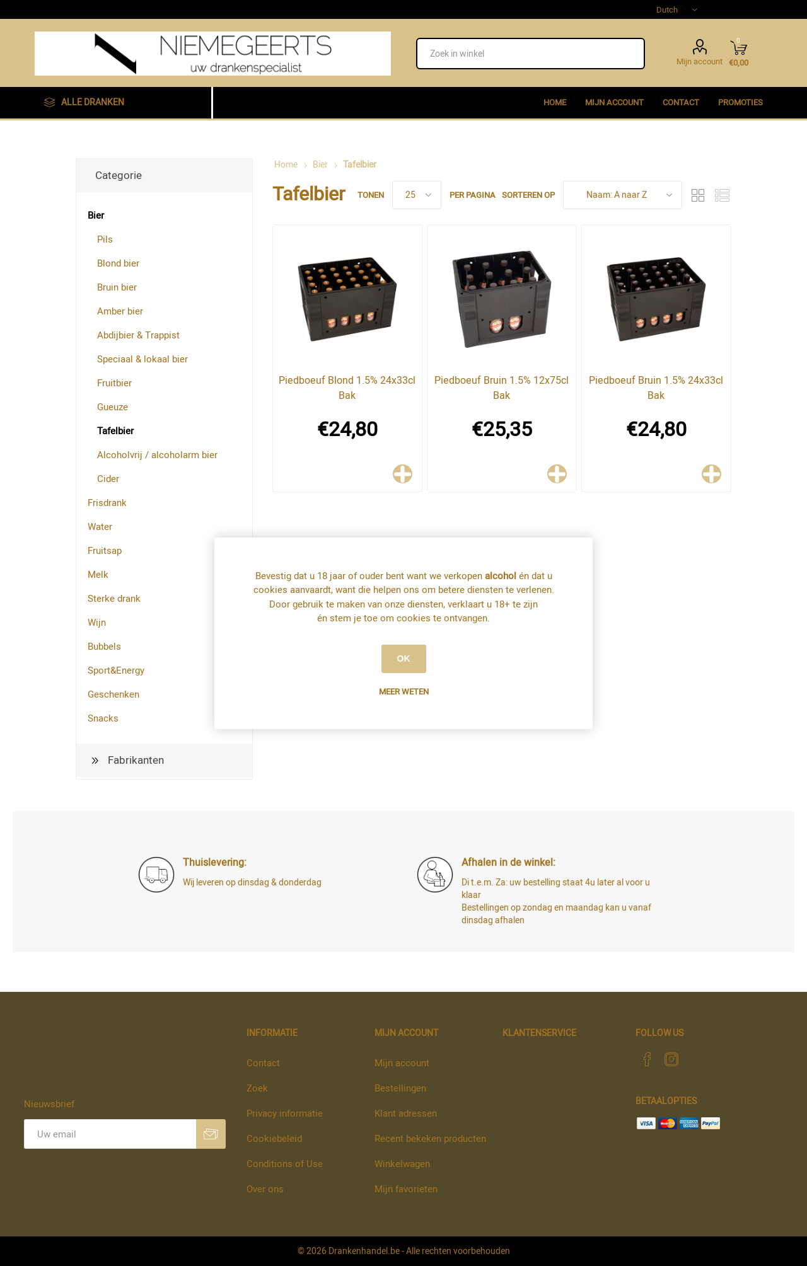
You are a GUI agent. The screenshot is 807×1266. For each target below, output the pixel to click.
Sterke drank (114, 599)
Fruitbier (114, 383)
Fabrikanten (136, 760)
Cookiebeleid (274, 1139)
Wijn (97, 623)
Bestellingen (400, 1088)
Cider (108, 479)
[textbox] (530, 53)
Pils (105, 239)
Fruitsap (105, 551)
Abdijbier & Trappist (138, 335)
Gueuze (112, 407)
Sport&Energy (116, 670)
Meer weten (404, 692)
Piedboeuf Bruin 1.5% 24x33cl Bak (656, 388)
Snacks (103, 718)
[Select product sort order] (622, 195)
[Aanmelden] (110, 1134)
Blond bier (118, 263)
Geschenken (113, 694)
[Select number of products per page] (416, 195)
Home (286, 164)
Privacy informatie (285, 1113)
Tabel (697, 195)
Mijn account (699, 60)
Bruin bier (117, 287)
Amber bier (120, 311)
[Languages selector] (676, 9)
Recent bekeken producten (430, 1139)
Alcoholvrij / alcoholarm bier (157, 455)
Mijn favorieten (406, 1189)
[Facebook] (647, 1059)
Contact (263, 1063)
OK (403, 658)
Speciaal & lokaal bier (142, 359)
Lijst (721, 195)
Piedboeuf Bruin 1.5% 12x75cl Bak (501, 388)
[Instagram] (671, 1059)
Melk (98, 575)
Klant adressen (405, 1113)
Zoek (257, 1088)
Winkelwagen (402, 1164)
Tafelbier (115, 431)
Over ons (265, 1189)
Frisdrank (107, 503)
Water (100, 527)
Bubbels (104, 646)
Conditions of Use (285, 1164)
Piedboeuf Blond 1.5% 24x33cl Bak (347, 388)
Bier (96, 215)
